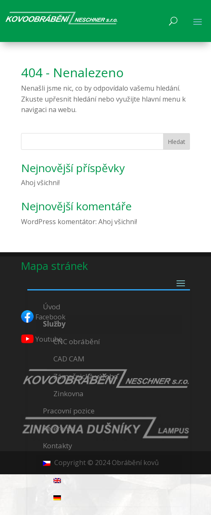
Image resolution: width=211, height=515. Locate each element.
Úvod (52, 306)
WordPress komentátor (58, 221)
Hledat (176, 142)
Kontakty (57, 445)
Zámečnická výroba (85, 376)
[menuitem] (109, 463)
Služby (54, 324)
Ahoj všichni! (40, 182)
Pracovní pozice (69, 411)
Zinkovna (68, 393)
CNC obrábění (76, 341)
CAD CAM (68, 358)
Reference (59, 428)
